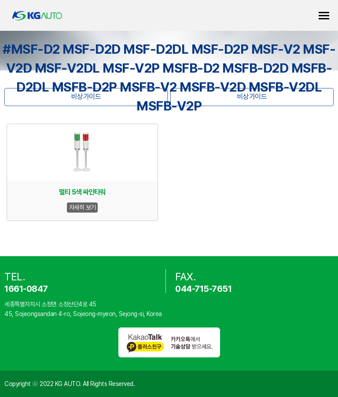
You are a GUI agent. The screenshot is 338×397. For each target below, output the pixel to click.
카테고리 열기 (324, 15)
